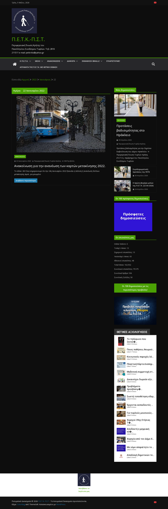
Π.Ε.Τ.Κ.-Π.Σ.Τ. (28, 39)
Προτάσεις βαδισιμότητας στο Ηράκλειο (130, 130)
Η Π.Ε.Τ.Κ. (24, 61)
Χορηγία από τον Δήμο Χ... (140, 438)
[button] (29, 61)
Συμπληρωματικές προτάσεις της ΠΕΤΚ (141, 170)
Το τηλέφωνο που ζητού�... (136, 340)
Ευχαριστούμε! (113, 61)
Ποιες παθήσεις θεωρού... (140, 349)
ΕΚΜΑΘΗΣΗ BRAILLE (91, 61)
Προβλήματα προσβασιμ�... (134, 387)
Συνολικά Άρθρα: (121, 273)
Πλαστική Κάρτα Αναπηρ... (140, 364)
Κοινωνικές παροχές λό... (140, 356)
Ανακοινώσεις (53, 61)
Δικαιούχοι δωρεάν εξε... (140, 379)
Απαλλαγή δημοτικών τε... (140, 455)
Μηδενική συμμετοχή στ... (140, 371)
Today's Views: (120, 248)
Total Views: (119, 265)
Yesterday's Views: (122, 256)
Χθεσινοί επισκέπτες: (123, 260)
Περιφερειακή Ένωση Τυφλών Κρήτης (47, 161)
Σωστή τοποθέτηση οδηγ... (141, 396)
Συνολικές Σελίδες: (122, 277)
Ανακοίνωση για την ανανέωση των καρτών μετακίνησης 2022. (59, 166)
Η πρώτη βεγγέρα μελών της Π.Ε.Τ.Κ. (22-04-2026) (143, 184)
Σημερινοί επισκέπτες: (123, 252)
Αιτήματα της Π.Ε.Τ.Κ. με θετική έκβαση (38, 67)
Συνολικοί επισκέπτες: (123, 269)
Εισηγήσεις (121, 120)
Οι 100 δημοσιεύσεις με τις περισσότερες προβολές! (135, 288)
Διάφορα (71, 61)
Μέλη (37, 61)
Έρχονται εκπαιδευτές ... (140, 405)
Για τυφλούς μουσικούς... (140, 413)
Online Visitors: (120, 244)
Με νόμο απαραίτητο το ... (140, 447)
